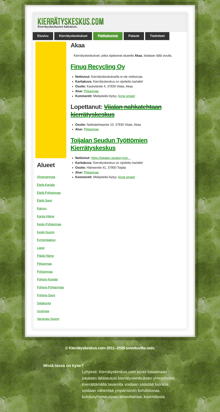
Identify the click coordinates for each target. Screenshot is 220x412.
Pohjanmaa (45, 271)
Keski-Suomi (45, 232)
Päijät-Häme (45, 255)
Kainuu (42, 208)
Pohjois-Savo (46, 295)
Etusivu (43, 36)
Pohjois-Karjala (47, 279)
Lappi (40, 248)
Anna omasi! (126, 96)
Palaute (133, 36)
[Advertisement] (52, 100)
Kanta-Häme (45, 216)
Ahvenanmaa (46, 177)
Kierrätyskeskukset (73, 36)
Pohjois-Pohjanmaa (50, 287)
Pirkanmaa (91, 91)
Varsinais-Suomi (48, 319)
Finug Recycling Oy (98, 66)
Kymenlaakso (46, 240)
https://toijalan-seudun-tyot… (111, 158)
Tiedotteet (157, 36)
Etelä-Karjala (46, 184)
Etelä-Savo (44, 200)
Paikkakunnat (108, 36)
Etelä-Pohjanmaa (49, 192)
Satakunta (44, 303)
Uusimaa (43, 311)
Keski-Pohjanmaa (49, 224)
